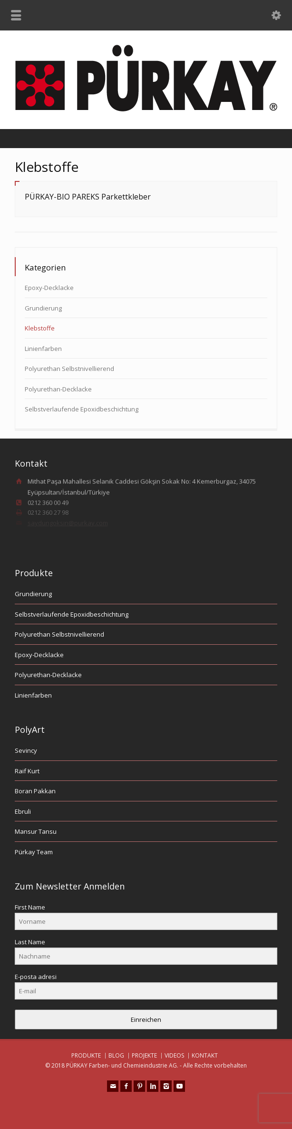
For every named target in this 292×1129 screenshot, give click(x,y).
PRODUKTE (86, 1055)
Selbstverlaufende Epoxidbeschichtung (81, 409)
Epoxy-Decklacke (49, 287)
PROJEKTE (144, 1055)
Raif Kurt (27, 771)
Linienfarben (43, 348)
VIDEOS (174, 1055)
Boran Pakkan (35, 791)
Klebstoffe (40, 328)
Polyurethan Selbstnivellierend (69, 368)
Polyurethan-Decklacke (58, 389)
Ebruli (23, 811)
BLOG (116, 1055)
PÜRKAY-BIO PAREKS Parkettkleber (88, 196)
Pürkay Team (34, 852)
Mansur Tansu (36, 831)
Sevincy (26, 750)
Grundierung (43, 308)
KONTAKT (205, 1055)
